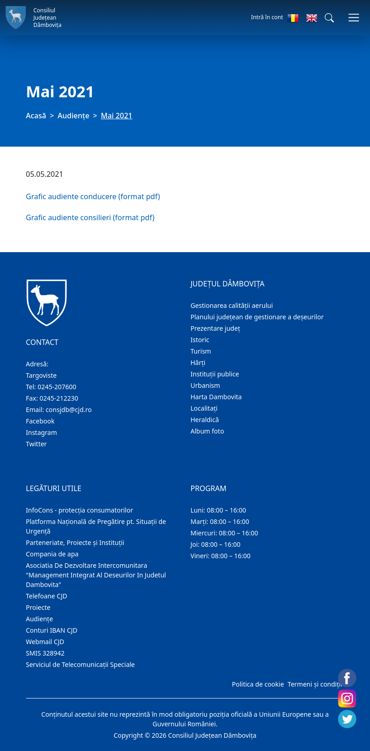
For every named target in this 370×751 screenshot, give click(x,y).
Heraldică (205, 419)
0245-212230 (58, 398)
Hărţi (198, 362)
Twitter (36, 443)
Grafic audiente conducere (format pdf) (93, 196)
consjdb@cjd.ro (69, 409)
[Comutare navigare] (354, 18)
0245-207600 (57, 386)
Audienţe (73, 116)
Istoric (200, 339)
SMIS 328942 (45, 653)
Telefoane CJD (46, 596)
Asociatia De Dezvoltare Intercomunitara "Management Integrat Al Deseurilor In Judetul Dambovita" (96, 575)
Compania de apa (52, 554)
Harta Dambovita (216, 396)
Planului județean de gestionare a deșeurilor (257, 316)
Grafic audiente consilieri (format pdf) (90, 217)
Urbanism (205, 385)
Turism (201, 351)
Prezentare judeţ (216, 328)
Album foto (207, 431)
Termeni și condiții (315, 684)
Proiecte (38, 607)
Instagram (41, 432)
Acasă (36, 116)
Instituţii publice (215, 374)
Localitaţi (204, 408)
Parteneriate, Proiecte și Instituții (75, 542)
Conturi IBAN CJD (52, 630)
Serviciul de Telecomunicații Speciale (80, 664)
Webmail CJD (45, 641)
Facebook (40, 421)
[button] (329, 17)
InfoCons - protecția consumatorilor (80, 510)
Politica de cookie (258, 684)
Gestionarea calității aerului (232, 305)
